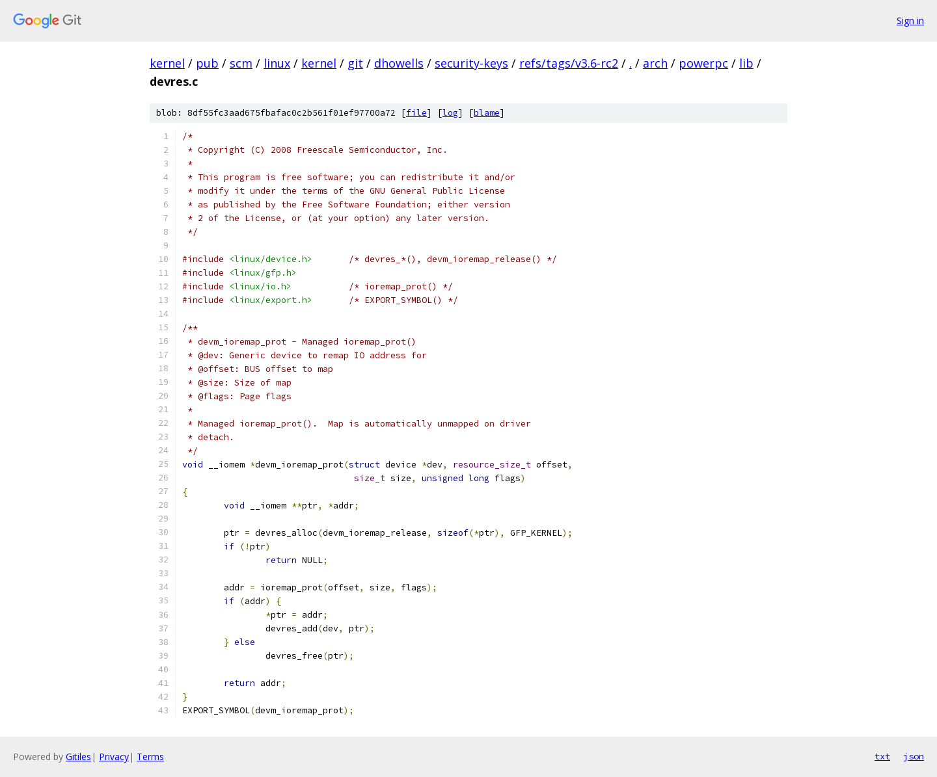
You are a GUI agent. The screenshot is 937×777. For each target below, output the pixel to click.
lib (746, 63)
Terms (150, 756)
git (355, 63)
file (416, 112)
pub (207, 63)
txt (882, 756)
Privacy (114, 756)
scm (241, 63)
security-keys (471, 63)
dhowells (399, 63)
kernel (167, 63)
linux (277, 63)
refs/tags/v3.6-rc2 (568, 63)
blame (487, 112)
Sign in (910, 20)
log (450, 112)
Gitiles (78, 756)
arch (655, 63)
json (913, 756)
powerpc (703, 63)
